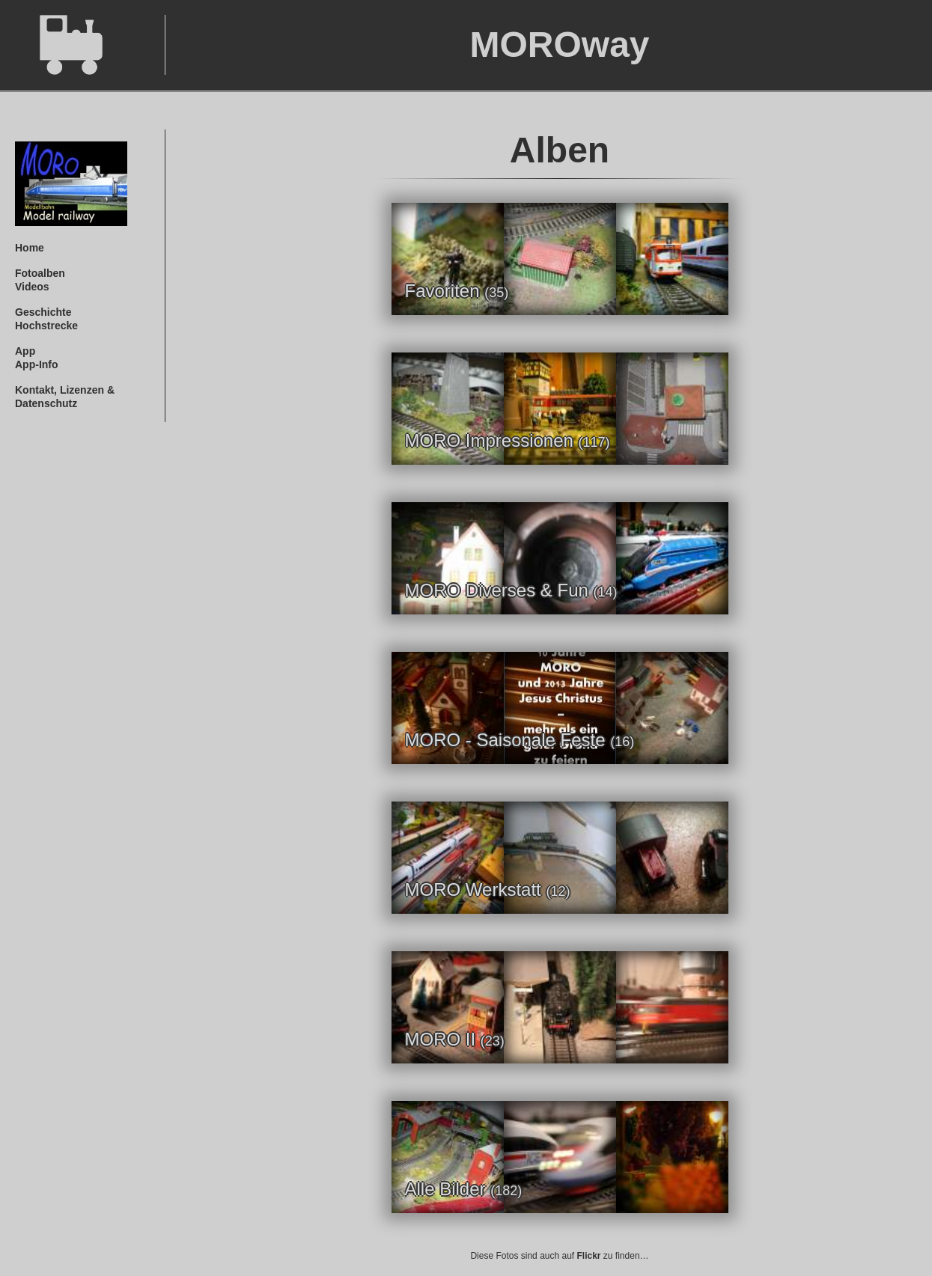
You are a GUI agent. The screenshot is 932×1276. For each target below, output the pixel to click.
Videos (32, 287)
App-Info (36, 364)
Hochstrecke (46, 326)
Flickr (589, 1256)
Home (29, 248)
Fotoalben (40, 273)
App (25, 351)
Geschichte (43, 312)
